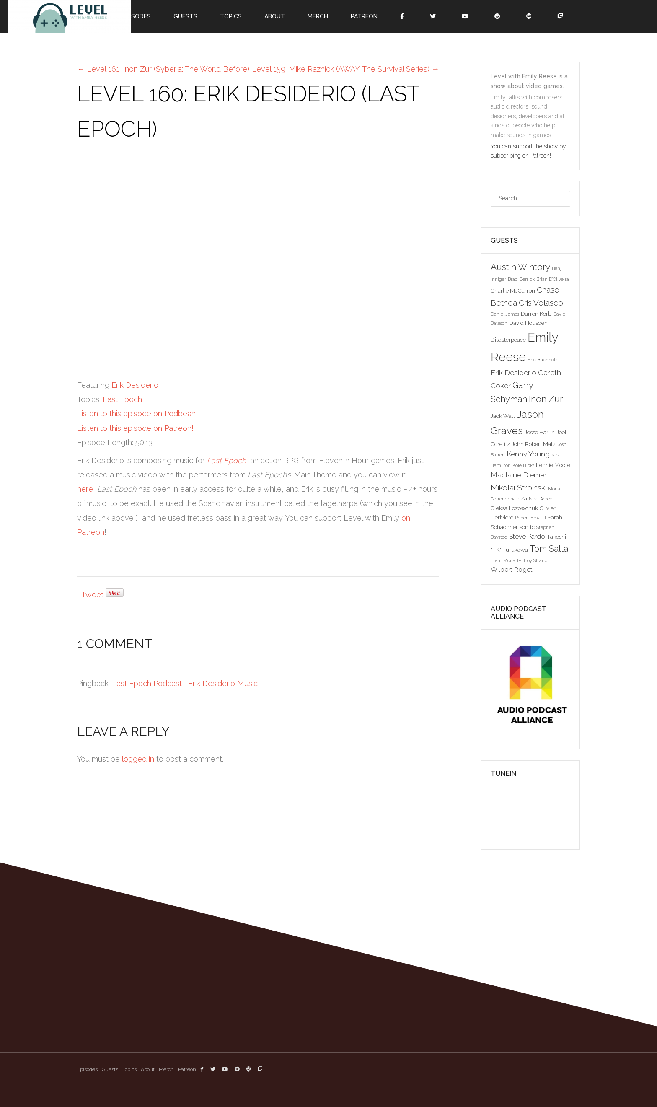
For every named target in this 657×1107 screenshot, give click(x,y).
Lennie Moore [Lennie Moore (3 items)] (553, 464)
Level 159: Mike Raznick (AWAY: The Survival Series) (345, 69)
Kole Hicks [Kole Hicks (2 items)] (523, 465)
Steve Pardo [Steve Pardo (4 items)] (527, 536)
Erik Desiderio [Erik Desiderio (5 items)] (513, 372)
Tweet (92, 594)
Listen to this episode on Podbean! (137, 413)
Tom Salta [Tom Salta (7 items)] (549, 549)
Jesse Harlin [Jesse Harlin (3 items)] (540, 432)
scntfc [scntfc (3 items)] (527, 527)
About (274, 16)
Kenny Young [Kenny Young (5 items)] (528, 454)
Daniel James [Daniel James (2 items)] (505, 313)
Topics (231, 16)
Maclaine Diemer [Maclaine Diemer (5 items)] (519, 475)
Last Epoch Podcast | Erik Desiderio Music (185, 683)
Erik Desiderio (134, 385)
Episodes (137, 16)
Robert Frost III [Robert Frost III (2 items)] (530, 517)
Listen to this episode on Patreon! (135, 428)
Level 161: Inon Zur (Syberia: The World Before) (163, 69)
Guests (185, 16)
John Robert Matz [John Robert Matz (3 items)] (534, 444)
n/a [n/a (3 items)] (522, 498)
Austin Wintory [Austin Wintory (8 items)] (520, 267)
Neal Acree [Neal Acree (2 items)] (540, 498)
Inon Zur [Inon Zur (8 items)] (546, 399)
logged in (138, 758)
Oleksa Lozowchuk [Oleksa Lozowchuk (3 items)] (514, 508)
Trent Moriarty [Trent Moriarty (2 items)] (506, 560)
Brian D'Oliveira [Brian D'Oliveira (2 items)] (552, 279)
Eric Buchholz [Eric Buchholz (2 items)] (543, 359)
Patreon (364, 16)
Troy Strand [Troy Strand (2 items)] (535, 560)
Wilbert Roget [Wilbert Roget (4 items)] (512, 569)
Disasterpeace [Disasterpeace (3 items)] (508, 339)
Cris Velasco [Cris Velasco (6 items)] (541, 302)
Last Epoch (122, 399)
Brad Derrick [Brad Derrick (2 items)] (521, 279)
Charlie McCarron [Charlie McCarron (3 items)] (513, 290)
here (85, 489)
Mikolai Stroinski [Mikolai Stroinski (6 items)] (518, 487)
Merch (318, 16)
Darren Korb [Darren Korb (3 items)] (536, 313)
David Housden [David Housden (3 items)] (528, 322)
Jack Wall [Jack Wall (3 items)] (503, 415)
